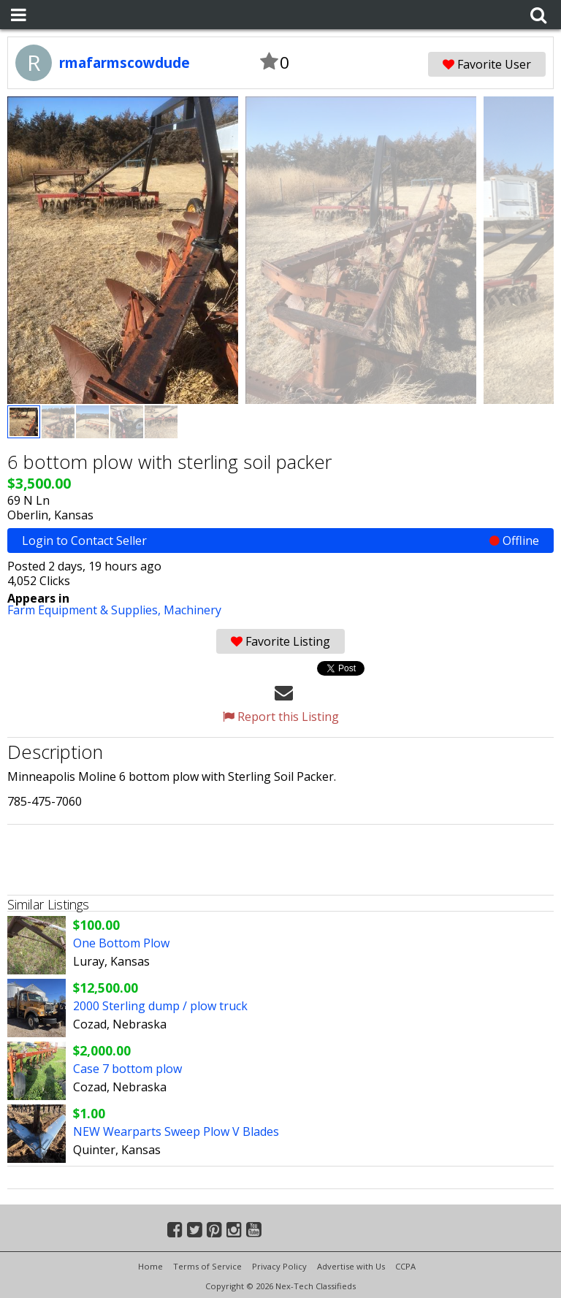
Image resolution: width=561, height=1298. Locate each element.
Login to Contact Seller (280, 540)
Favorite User (487, 64)
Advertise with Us (351, 1266)
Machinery (192, 610)
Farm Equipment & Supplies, (85, 610)
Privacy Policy (279, 1266)
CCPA (405, 1266)
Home (150, 1266)
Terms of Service (207, 1266)
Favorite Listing (280, 641)
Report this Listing (281, 717)
